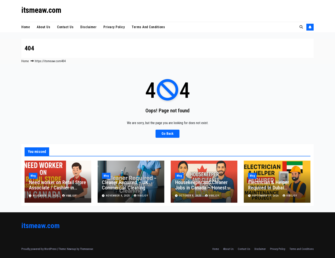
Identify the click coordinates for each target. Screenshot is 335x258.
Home (25, 27)
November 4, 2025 (118, 195)
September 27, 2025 (266, 195)
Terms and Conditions (148, 27)
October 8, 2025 (190, 195)
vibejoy (69, 195)
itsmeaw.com (41, 10)
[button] (301, 27)
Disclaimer (88, 27)
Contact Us (65, 27)
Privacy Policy (114, 27)
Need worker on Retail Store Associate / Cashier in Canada (57, 187)
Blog (33, 175)
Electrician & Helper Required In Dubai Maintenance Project (269, 187)
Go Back (167, 134)
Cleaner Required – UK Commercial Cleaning (125, 185)
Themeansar (86, 249)
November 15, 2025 (46, 195)
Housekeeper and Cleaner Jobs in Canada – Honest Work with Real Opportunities (201, 190)
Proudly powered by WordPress (39, 249)
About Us (43, 27)
